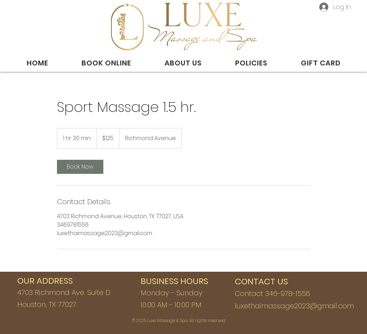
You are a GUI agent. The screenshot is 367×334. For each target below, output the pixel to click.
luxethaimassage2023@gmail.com (294, 306)
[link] (80, 167)
